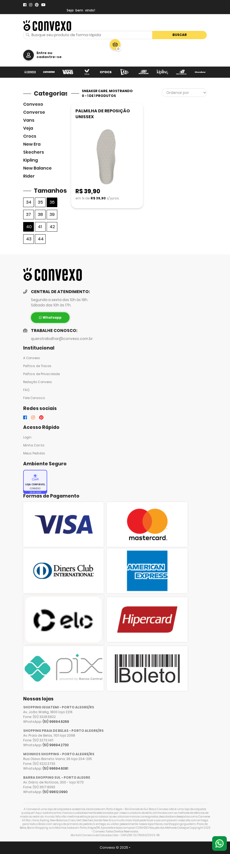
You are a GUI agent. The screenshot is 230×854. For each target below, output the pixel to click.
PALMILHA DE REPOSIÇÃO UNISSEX (102, 114)
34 (28, 202)
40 (29, 227)
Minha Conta (33, 445)
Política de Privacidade (41, 374)
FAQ (26, 390)
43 (28, 239)
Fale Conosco (34, 398)
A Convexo (31, 358)
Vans (28, 120)
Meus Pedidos (34, 453)
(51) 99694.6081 (55, 768)
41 (40, 227)
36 (52, 202)
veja (28, 128)
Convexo (33, 104)
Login (27, 437)
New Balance (37, 168)
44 (41, 239)
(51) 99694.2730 (56, 745)
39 (52, 214)
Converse (34, 112)
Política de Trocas (37, 366)
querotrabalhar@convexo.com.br (62, 338)
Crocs (29, 136)
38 (40, 214)
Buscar (179, 34)
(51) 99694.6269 (56, 721)
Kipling (30, 160)
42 (52, 227)
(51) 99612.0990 (55, 792)
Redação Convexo (37, 382)
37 (28, 214)
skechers (33, 152)
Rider (29, 176)
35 (40, 202)
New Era (32, 144)
